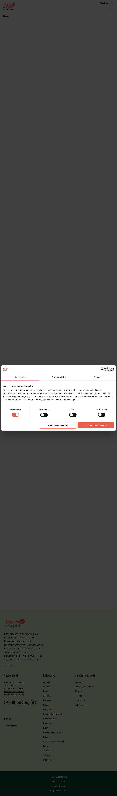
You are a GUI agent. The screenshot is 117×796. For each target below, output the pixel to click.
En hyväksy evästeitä (58, 425)
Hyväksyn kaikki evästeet (95, 425)
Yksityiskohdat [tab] (58, 377)
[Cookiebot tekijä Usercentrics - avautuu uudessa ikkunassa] (102, 369)
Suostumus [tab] (20, 377)
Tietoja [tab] (97, 377)
